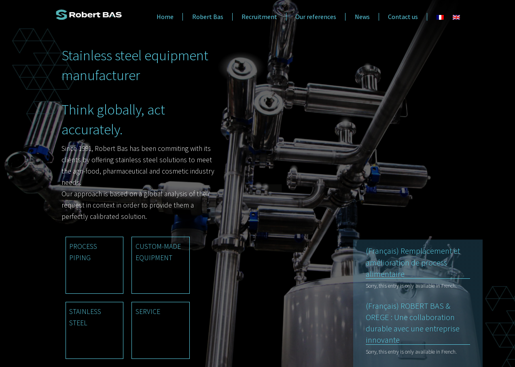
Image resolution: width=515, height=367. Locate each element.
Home (165, 17)
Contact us (403, 17)
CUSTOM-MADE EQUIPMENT (158, 252)
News (362, 17)
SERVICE (148, 311)
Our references (315, 17)
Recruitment (259, 17)
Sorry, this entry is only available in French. (411, 285)
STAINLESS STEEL (85, 317)
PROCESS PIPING (83, 252)
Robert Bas (207, 17)
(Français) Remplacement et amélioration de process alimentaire (413, 262)
